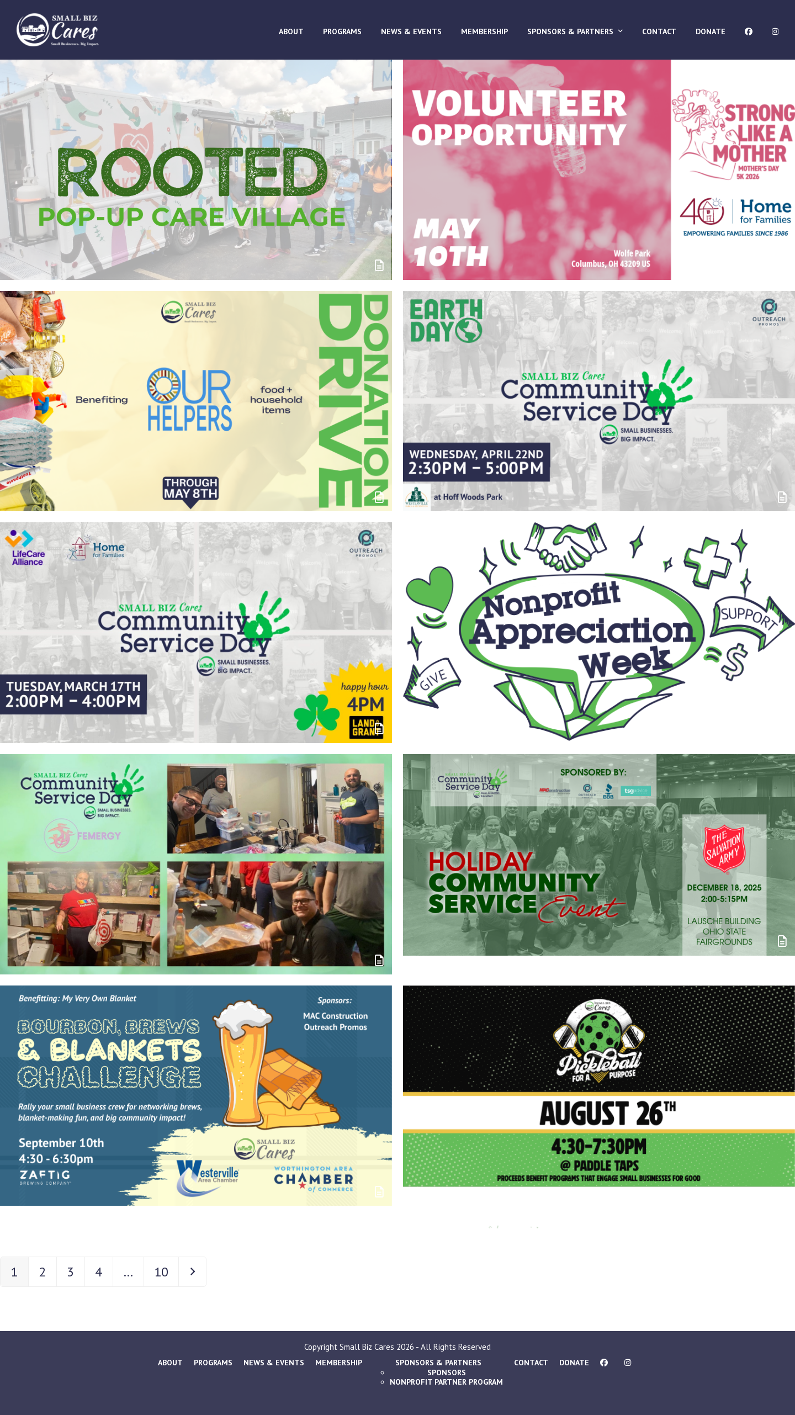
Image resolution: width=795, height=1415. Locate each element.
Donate (574, 1363)
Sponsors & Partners (438, 1363)
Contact (531, 1363)
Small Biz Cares (367, 1347)
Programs (213, 1363)
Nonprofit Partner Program (446, 1382)
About (170, 1363)
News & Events (273, 1363)
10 (165, 1271)
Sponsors (446, 1372)
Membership (338, 1363)
